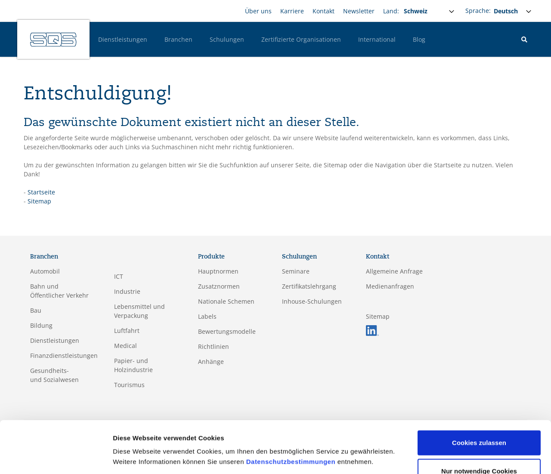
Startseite (41, 192)
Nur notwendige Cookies (479, 442)
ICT (118, 276)
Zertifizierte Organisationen (301, 39)
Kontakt (323, 11)
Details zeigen (134, 457)
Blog (419, 39)
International (377, 39)
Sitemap (39, 201)
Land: (391, 11)
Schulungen (227, 39)
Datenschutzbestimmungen (290, 433)
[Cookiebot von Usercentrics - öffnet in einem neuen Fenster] (55, 457)
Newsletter (359, 11)
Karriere (292, 11)
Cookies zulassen (479, 414)
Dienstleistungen (122, 39)
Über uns (258, 11)
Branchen (178, 39)
